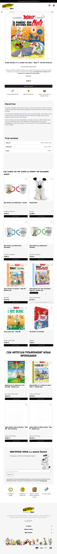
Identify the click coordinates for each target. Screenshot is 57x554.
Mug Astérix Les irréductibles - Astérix (15, 202)
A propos (28, 526)
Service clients (28, 529)
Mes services (28, 532)
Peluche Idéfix (33, 202)
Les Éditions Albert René (28, 66)
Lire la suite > (28, 76)
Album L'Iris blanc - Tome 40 (12, 331)
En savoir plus (43, 480)
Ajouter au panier (28, 86)
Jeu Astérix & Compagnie (36, 331)
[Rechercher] (31, 12)
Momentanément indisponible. (41, 302)
